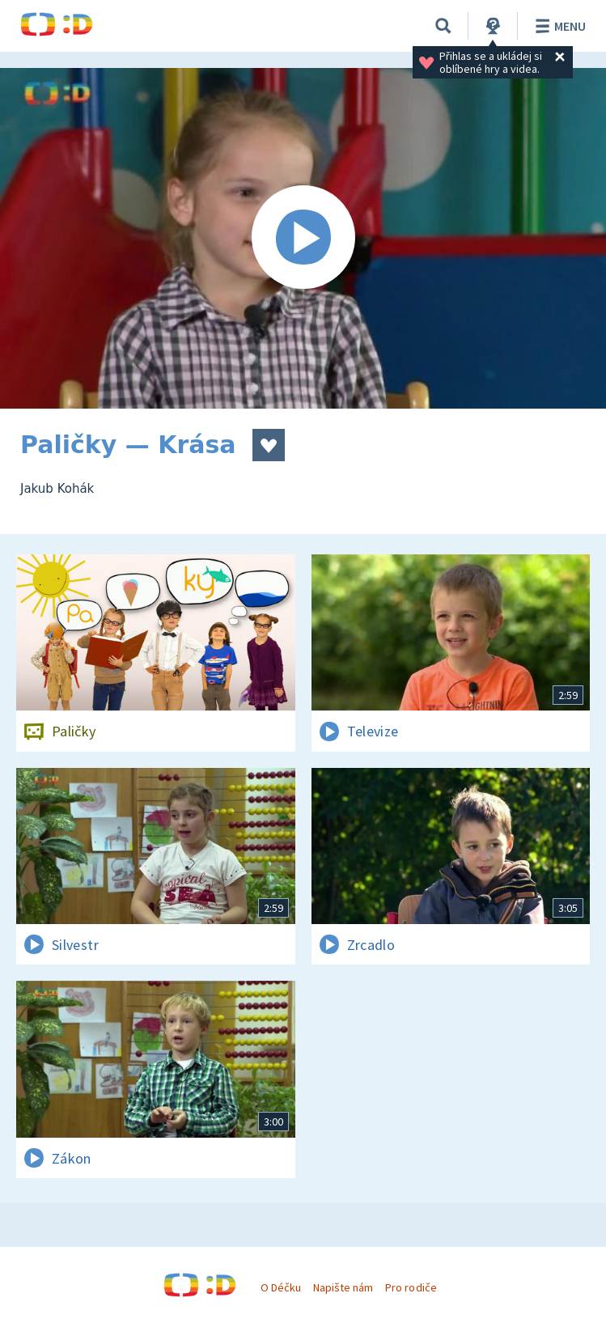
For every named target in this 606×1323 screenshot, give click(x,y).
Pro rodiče (410, 1287)
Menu (558, 26)
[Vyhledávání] (443, 26)
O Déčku (281, 1287)
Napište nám (343, 1287)
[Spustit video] (303, 238)
